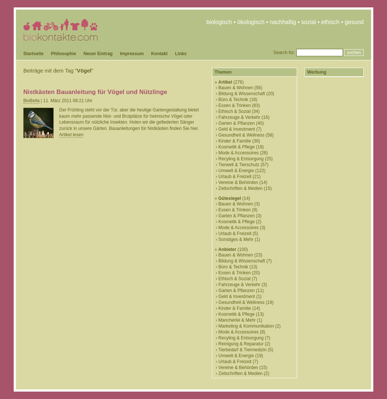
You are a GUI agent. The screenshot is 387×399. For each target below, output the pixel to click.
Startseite (33, 53)
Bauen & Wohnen (235, 87)
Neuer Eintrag (98, 53)
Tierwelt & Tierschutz (238, 164)
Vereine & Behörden (238, 182)
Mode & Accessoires (238, 152)
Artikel (225, 82)
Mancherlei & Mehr (237, 320)
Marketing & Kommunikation (246, 326)
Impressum (132, 53)
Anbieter (227, 249)
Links (180, 53)
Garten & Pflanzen (236, 123)
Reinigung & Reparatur (240, 343)
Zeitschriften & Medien (240, 188)
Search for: (284, 52)
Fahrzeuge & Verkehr (239, 117)
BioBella (31, 100)
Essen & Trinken (234, 105)
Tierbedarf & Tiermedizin (242, 349)
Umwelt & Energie (236, 170)
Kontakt (159, 53)
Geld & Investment (236, 129)
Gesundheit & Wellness (241, 135)
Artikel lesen (71, 134)
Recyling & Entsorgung (240, 158)
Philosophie (63, 53)
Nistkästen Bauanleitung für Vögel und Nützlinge (95, 91)
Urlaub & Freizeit (234, 176)
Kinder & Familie (234, 141)
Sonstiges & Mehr (235, 239)
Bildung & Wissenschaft (241, 93)
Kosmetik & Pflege (236, 147)
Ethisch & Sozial (234, 111)
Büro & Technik (233, 99)
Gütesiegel (229, 198)
